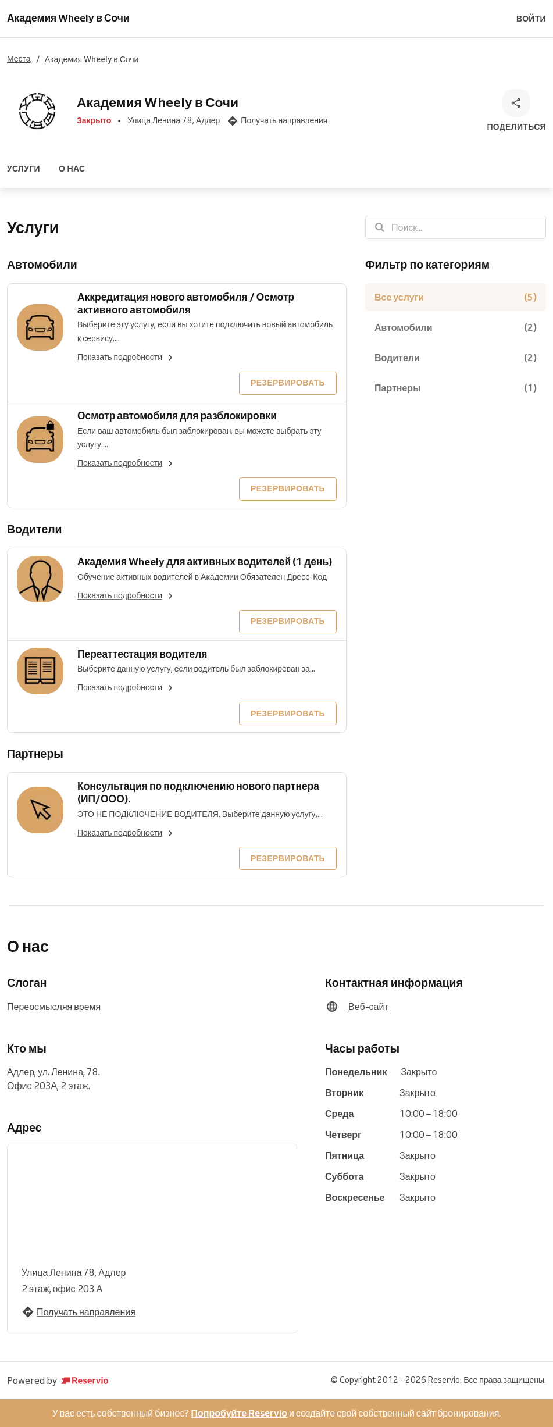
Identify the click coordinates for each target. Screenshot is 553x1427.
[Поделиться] (516, 111)
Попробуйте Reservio (239, 1413)
